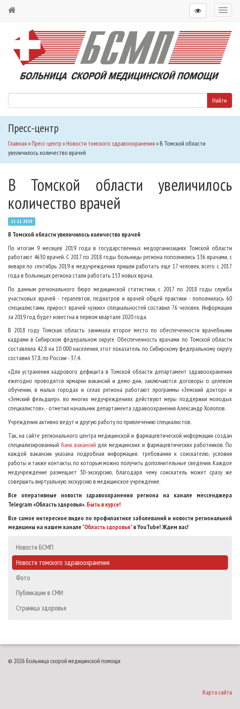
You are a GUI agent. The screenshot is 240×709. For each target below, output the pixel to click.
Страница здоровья (41, 607)
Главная (17, 143)
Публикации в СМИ (39, 592)
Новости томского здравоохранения (110, 143)
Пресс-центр (46, 143)
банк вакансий (78, 445)
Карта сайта (217, 692)
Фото (23, 577)
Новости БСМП (34, 547)
